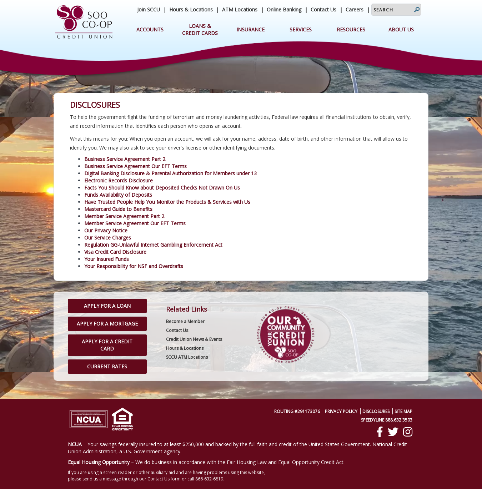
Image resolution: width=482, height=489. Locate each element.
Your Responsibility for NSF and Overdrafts (133, 266)
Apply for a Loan (107, 305)
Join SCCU (148, 9)
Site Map (403, 411)
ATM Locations (239, 9)
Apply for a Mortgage (107, 323)
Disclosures (376, 411)
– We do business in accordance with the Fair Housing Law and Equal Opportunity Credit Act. (206, 462)
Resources (351, 29)
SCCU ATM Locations (187, 357)
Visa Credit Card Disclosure (115, 251)
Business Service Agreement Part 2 (124, 159)
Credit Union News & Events (194, 339)
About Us (401, 29)
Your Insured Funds (106, 259)
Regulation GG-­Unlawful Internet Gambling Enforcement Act (153, 244)
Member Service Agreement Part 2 (124, 216)
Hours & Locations (191, 9)
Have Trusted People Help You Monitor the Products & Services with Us (167, 201)
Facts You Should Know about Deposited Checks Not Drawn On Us (162, 187)
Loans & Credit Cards (200, 29)
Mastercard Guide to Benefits (118, 209)
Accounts (150, 29)
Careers (354, 9)
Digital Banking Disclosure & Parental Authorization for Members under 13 (170, 173)
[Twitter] (393, 432)
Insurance (250, 29)
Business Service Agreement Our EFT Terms (135, 166)
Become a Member (185, 321)
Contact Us (323, 9)
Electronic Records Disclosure (118, 180)
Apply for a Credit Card (107, 345)
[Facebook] (379, 432)
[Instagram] (407, 432)
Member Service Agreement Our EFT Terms (135, 223)
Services (301, 29)
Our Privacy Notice (105, 230)
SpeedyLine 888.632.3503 (386, 420)
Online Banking (284, 9)
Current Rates (107, 366)
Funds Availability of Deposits (118, 194)
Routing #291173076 (297, 411)
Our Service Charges (107, 237)
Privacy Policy (341, 411)
